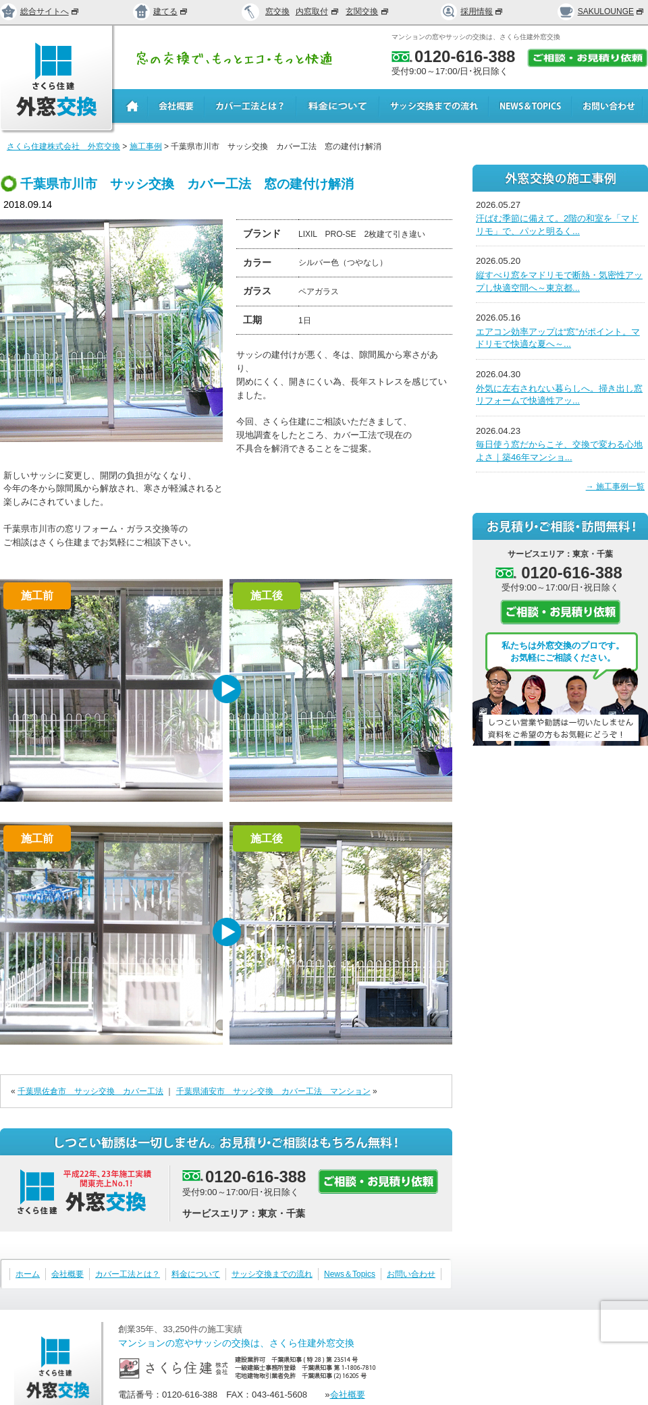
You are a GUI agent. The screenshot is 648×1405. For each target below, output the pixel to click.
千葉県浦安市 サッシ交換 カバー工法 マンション (273, 1091)
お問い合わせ (411, 1274)
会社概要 (67, 1274)
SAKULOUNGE (601, 11)
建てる (160, 11)
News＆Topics (349, 1274)
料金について (195, 1274)
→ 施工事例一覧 (615, 486)
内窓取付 (318, 11)
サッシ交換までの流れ (272, 1274)
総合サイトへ (40, 11)
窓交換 (277, 11)
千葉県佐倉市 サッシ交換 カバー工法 (90, 1091)
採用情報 (472, 11)
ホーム (28, 1274)
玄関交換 (368, 11)
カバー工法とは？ (127, 1274)
